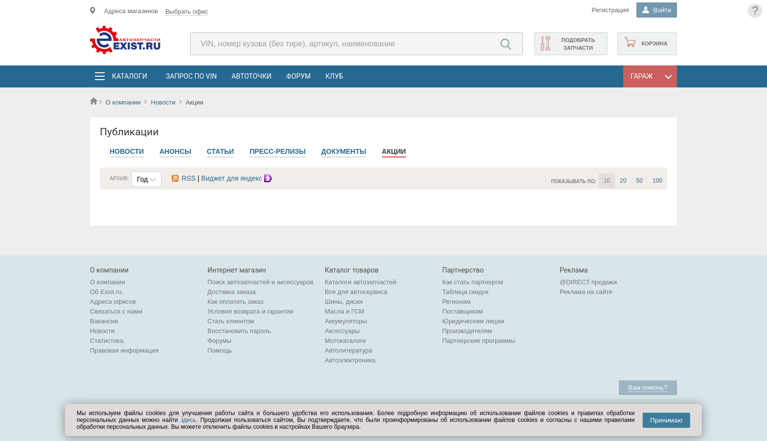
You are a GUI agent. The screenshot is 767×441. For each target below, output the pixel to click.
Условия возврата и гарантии (250, 311)
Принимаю (666, 420)
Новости (163, 102)
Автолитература (348, 350)
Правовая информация (124, 350)
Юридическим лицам (473, 321)
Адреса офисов (113, 301)
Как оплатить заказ (235, 301)
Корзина (654, 43)
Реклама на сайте (586, 291)
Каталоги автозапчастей (360, 282)
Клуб (334, 76)
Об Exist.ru (106, 291)
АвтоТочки (251, 76)
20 (623, 180)
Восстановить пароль (239, 331)
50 (639, 180)
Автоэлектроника (350, 360)
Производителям (467, 331)
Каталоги (129, 76)
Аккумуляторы (346, 321)
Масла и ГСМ (344, 311)
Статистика (106, 340)
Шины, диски (343, 301)
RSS (183, 178)
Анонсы (175, 151)
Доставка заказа (231, 291)
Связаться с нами (116, 311)
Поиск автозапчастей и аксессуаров (260, 282)
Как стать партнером (472, 282)
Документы (343, 151)
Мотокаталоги (345, 340)
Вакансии (104, 321)
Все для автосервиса (356, 291)
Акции (394, 151)
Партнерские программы (478, 340)
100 (657, 180)
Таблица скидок (465, 291)
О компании (123, 102)
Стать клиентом (230, 321)
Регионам (456, 301)
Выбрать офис (186, 11)
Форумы (219, 340)
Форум (298, 76)
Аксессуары (342, 331)
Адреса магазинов (131, 11)
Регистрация (610, 10)
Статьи (220, 151)
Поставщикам (462, 311)
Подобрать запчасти (578, 44)
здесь (188, 420)
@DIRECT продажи (588, 282)
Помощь (219, 350)
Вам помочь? (648, 387)
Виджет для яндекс (237, 178)
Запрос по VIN (191, 76)
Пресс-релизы (277, 151)
